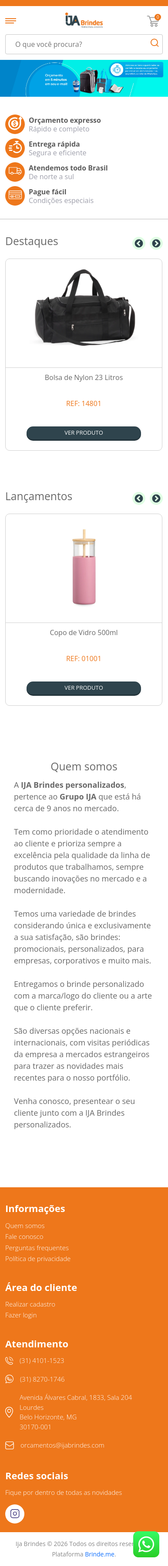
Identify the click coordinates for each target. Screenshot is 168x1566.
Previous (138, 243)
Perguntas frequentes (37, 1247)
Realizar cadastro (30, 1304)
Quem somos (25, 1225)
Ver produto (83, 432)
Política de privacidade (38, 1258)
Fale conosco (24, 1236)
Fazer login (21, 1314)
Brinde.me (99, 1554)
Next (156, 243)
